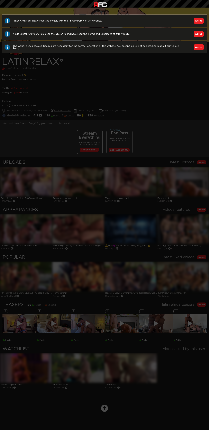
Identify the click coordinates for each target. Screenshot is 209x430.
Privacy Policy (76, 21)
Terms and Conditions (100, 34)
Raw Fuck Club (100, 4)
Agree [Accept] (198, 21)
